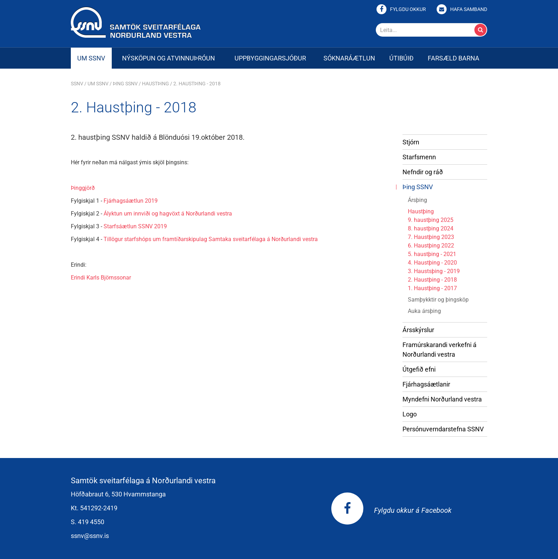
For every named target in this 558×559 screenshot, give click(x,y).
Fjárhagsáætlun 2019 (131, 200)
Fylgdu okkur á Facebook (391, 510)
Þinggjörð (83, 188)
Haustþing (155, 83)
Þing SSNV (125, 83)
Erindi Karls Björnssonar (101, 277)
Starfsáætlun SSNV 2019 (135, 226)
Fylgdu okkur (408, 9)
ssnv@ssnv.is (90, 535)
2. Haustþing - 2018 (197, 83)
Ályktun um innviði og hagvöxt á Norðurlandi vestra (168, 213)
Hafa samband (468, 9)
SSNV (77, 83)
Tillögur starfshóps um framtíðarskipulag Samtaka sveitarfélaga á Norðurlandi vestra (211, 239)
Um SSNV (98, 83)
